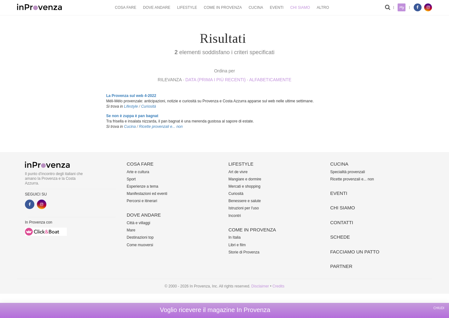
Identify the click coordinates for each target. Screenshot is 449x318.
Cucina (255, 7)
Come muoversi (140, 245)
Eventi (276, 7)
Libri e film (237, 245)
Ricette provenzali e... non (161, 126)
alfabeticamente (270, 79)
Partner (341, 266)
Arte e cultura (138, 172)
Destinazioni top (140, 237)
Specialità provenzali (347, 172)
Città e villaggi (138, 223)
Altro (323, 7)
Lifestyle (187, 7)
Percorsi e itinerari (142, 201)
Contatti (341, 222)
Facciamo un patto (354, 251)
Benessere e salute (245, 201)
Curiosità (148, 106)
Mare (131, 230)
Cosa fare (125, 7)
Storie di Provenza (244, 252)
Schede (340, 237)
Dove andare (157, 7)
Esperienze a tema (142, 186)
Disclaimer (260, 286)
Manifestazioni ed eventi (147, 193)
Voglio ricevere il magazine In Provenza (215, 309)
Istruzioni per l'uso (244, 208)
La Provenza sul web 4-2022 (131, 96)
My (401, 7)
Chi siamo (300, 7)
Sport (131, 179)
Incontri (235, 215)
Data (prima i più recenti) (215, 79)
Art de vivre (238, 172)
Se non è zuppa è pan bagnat (132, 116)
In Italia (235, 237)
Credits (278, 286)
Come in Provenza (223, 7)
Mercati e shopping (244, 186)
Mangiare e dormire (245, 179)
